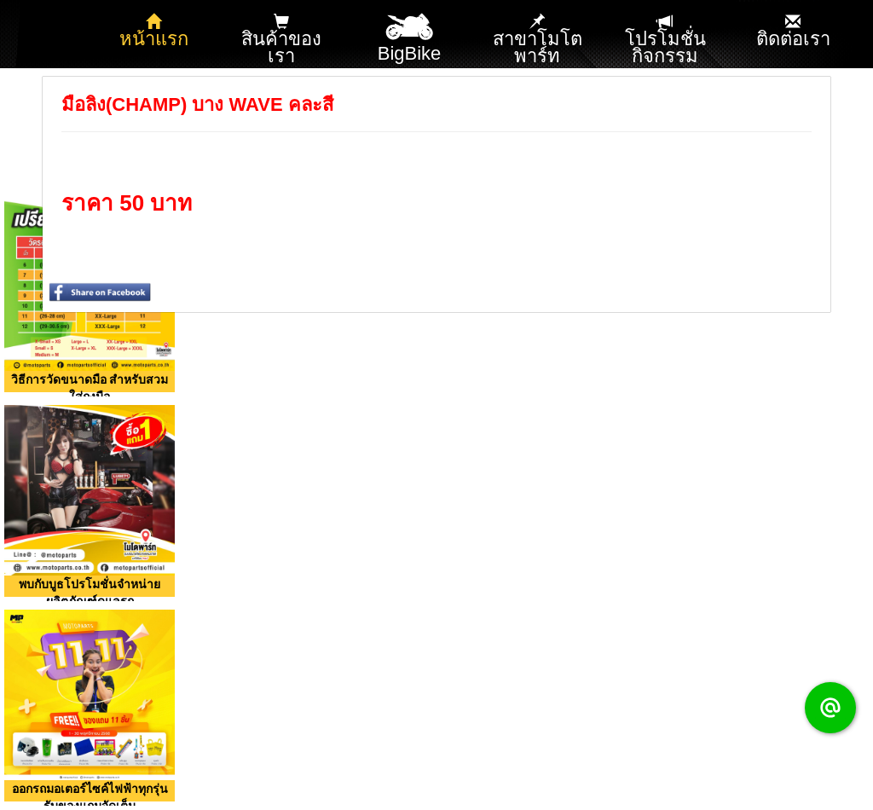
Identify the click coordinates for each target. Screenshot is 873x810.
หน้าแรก (153, 31)
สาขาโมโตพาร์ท (537, 40)
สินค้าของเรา (281, 40)
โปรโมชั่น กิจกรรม (665, 40)
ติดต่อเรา (793, 31)
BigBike (410, 32)
